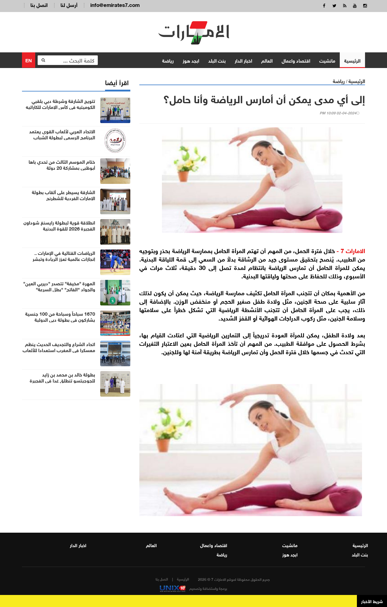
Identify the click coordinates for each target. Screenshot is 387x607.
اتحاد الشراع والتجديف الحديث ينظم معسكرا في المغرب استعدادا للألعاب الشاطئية (59, 350)
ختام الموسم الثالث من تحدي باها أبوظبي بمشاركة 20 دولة (62, 164)
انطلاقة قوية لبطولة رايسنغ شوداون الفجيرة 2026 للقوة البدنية (59, 225)
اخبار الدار (243, 60)
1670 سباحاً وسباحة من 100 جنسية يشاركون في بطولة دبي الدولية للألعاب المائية (60, 319)
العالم (267, 60)
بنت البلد (217, 60)
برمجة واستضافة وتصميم (193, 588)
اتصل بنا (39, 4)
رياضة (168, 60)
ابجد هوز (191, 60)
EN (28, 60)
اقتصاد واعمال (296, 60)
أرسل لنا (68, 4)
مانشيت (327, 60)
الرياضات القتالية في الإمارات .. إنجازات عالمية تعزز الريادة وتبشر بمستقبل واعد (64, 258)
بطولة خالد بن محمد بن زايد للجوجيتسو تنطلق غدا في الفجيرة (62, 377)
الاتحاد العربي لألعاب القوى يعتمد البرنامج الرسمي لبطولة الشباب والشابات (62, 137)
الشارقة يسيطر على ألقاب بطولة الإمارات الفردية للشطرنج (63, 195)
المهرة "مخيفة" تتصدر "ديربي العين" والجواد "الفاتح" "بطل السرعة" (59, 286)
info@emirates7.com (115, 4)
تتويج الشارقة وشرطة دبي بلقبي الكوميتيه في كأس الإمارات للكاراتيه (60, 104)
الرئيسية (352, 60)
